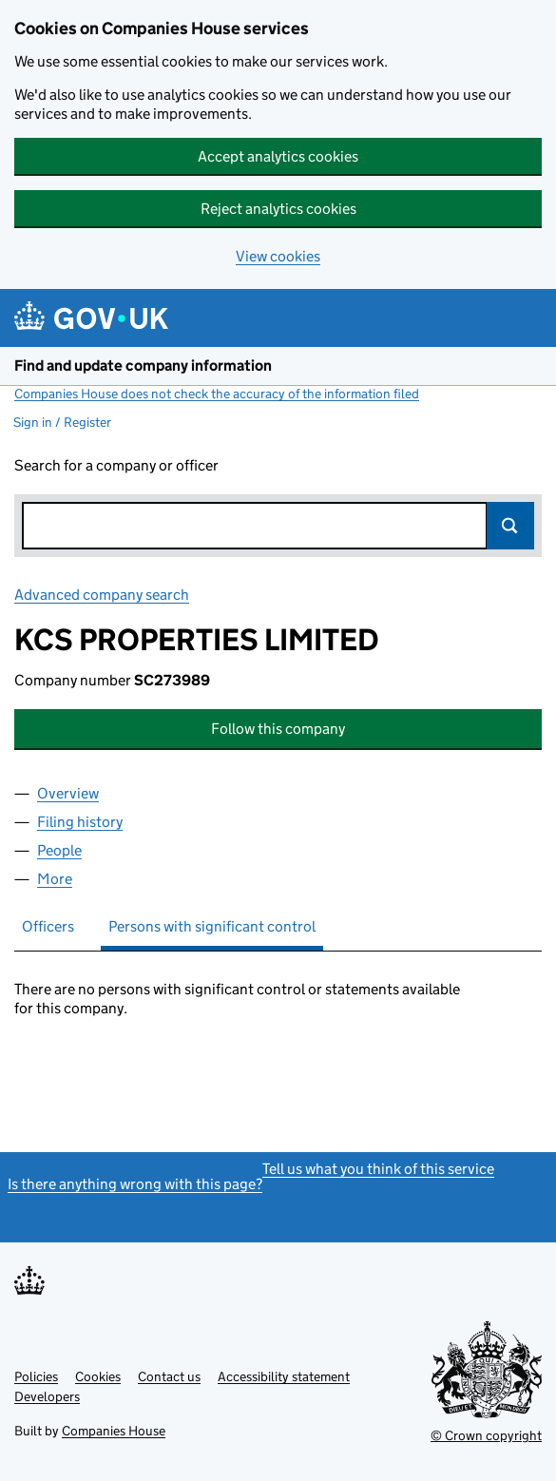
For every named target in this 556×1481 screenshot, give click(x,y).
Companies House (113, 1430)
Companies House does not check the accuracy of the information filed (216, 393)
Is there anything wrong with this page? (135, 1184)
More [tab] (54, 879)
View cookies (278, 256)
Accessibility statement (284, 1376)
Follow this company (278, 729)
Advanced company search (101, 595)
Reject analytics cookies (278, 209)
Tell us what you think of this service (378, 1169)
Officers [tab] (48, 926)
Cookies (98, 1376)
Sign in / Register (62, 422)
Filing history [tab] (80, 822)
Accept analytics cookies (278, 156)
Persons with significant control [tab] (212, 926)
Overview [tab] (68, 793)
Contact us (169, 1376)
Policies (36, 1376)
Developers (47, 1396)
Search (510, 525)
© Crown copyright (486, 1435)
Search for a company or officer (116, 465)
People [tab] (59, 850)
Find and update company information (143, 365)
